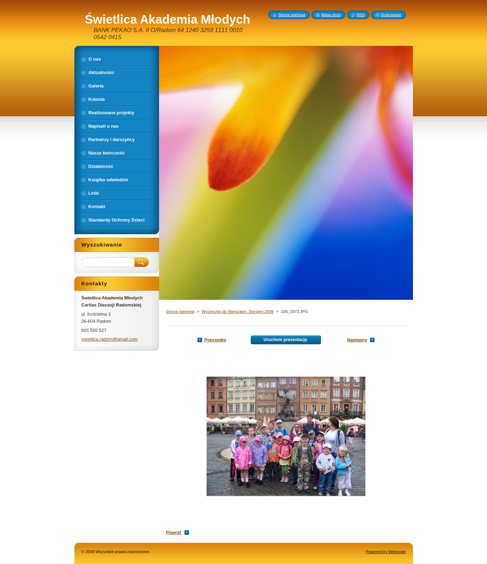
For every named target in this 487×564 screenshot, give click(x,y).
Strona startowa (180, 311)
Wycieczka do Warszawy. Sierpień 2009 (237, 311)
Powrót (173, 532)
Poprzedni (215, 339)
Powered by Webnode (386, 552)
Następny (357, 339)
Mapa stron (330, 15)
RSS (361, 15)
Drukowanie (391, 15)
